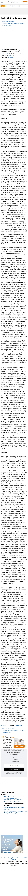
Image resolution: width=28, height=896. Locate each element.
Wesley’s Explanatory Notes (12, 813)
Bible (3, 21)
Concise (10, 57)
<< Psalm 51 (4, 54)
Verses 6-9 (4, 452)
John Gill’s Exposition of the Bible (13, 800)
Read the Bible (23, 6)
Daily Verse (15, 6)
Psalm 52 (8, 25)
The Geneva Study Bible (10, 798)
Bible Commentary (10, 21)
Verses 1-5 (4, 118)
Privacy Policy (12, 858)
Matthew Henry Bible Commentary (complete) (13, 23)
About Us (3, 858)
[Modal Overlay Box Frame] (14, 742)
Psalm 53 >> (19, 54)
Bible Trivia (8, 6)
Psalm (4, 25)
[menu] (2, 2)
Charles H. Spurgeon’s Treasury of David (15, 811)
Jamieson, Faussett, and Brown (13, 802)
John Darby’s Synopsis (10, 796)
